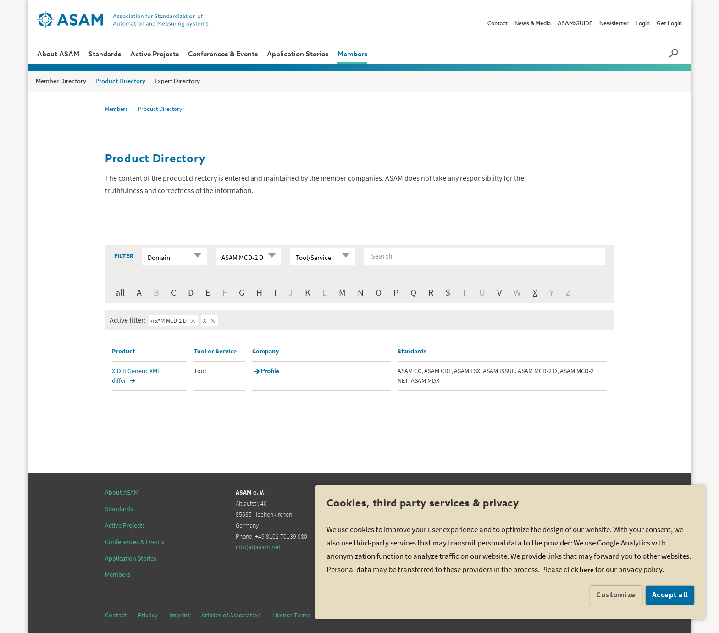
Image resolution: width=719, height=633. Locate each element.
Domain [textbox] (159, 257)
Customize (616, 594)
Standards (104, 54)
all (120, 292)
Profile (270, 371)
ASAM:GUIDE (575, 24)
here (587, 569)
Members (352, 54)
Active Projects (154, 54)
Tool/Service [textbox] (313, 257)
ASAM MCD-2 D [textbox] (242, 257)
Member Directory (61, 81)
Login (643, 24)
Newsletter (614, 24)
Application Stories (297, 54)
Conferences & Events (223, 54)
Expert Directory (177, 81)
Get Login (669, 24)
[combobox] (174, 256)
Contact (497, 24)
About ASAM (58, 54)
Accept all (670, 594)
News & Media (532, 24)
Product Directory (120, 81)
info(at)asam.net (258, 547)
